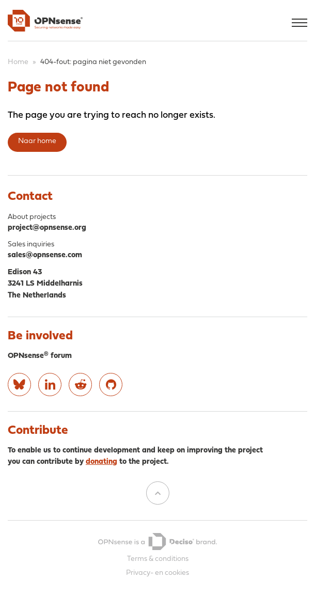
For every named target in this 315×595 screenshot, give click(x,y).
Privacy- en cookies (157, 573)
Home (18, 62)
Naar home (37, 141)
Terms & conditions (157, 559)
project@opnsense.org (47, 228)
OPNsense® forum (40, 356)
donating (101, 462)
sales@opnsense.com (45, 255)
